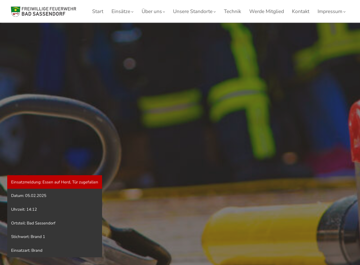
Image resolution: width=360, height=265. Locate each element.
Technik (232, 11)
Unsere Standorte (194, 11)
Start (97, 11)
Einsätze (122, 11)
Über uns (153, 11)
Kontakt (300, 11)
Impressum (332, 11)
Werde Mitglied (266, 11)
